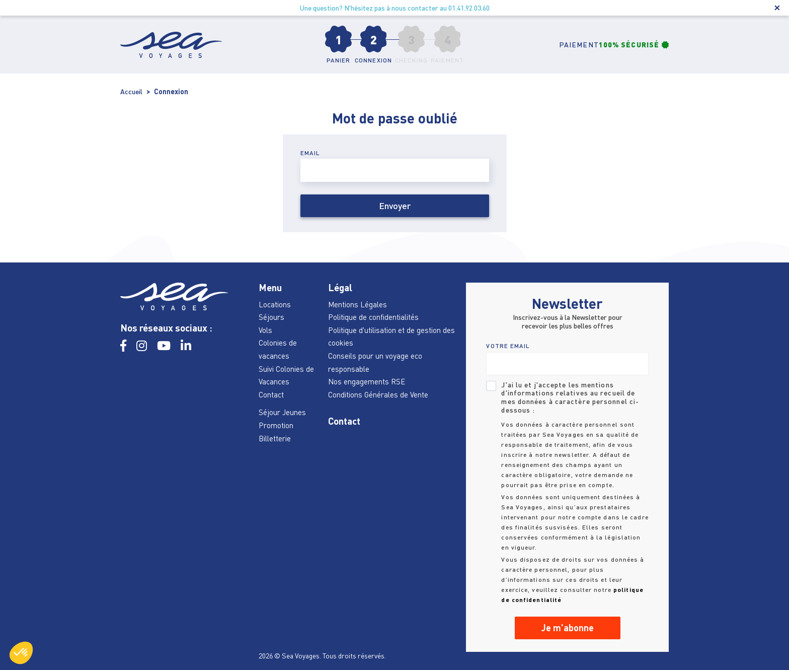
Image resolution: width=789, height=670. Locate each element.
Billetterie (275, 438)
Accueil (131, 91)
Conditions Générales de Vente (378, 394)
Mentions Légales (357, 304)
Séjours (271, 316)
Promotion (276, 425)
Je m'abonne (567, 627)
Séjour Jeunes (282, 412)
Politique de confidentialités (373, 316)
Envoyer (395, 205)
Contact (271, 394)
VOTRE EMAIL (508, 346)
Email (310, 153)
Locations (275, 304)
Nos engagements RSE (366, 381)
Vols (265, 329)
